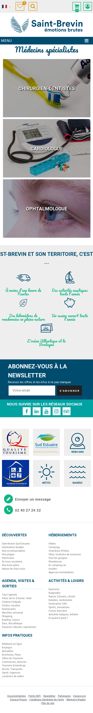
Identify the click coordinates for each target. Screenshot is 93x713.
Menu (6, 40)
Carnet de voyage (23, 3)
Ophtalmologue (46, 208)
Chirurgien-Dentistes (47, 88)
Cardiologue (47, 148)
